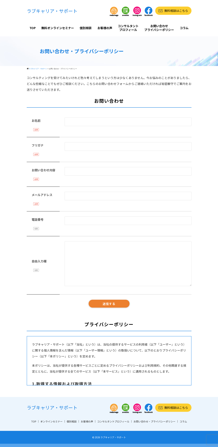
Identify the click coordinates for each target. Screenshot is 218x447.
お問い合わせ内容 (43, 170)
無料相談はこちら (176, 10)
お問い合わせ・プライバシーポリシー (154, 421)
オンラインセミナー (51, 421)
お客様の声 (104, 28)
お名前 (36, 120)
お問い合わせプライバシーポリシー (159, 28)
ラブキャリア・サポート (52, 11)
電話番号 (38, 219)
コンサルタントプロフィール (128, 28)
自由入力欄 (39, 261)
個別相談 (86, 28)
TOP (32, 28)
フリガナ (38, 145)
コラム (184, 28)
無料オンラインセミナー (57, 28)
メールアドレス (42, 195)
